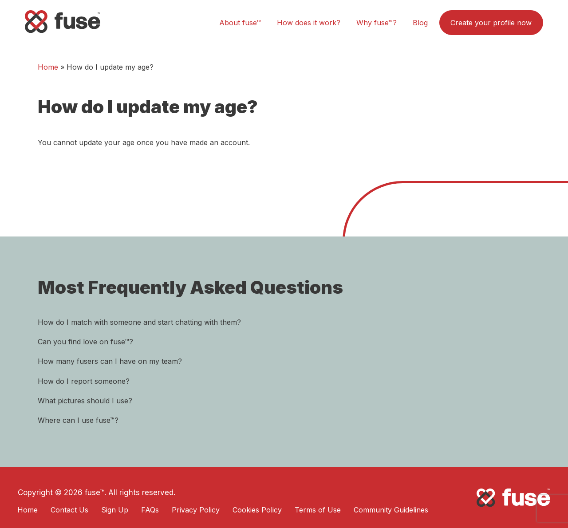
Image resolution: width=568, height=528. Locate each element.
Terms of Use (318, 509)
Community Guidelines (391, 509)
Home (48, 67)
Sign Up (114, 509)
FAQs (150, 509)
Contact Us (69, 509)
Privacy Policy (196, 509)
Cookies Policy (257, 509)
